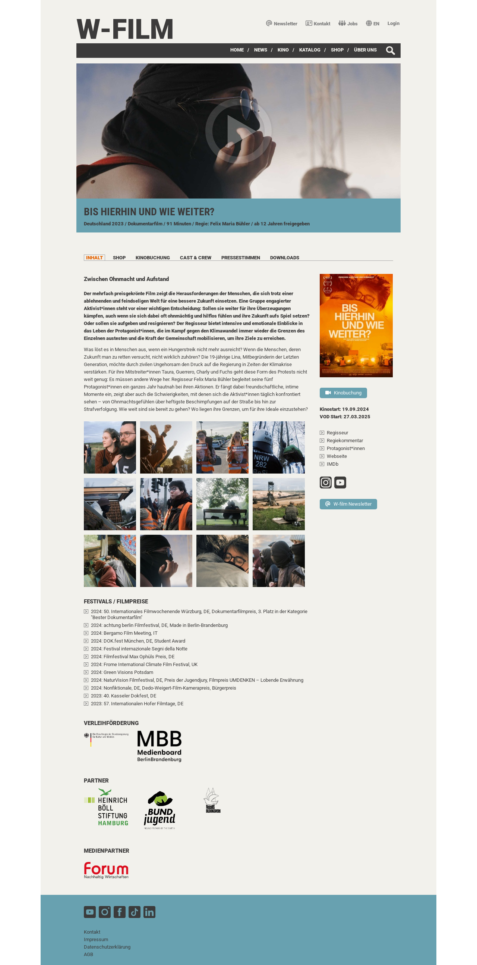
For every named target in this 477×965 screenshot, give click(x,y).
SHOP (337, 50)
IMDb (332, 464)
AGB (88, 954)
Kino (283, 50)
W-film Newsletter (348, 504)
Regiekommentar (345, 440)
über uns (365, 50)
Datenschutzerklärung (107, 947)
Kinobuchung (343, 393)
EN (372, 23)
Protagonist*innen (346, 448)
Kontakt (318, 23)
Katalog (309, 50)
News (260, 50)
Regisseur (337, 432)
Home (237, 50)
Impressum (96, 939)
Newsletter (281, 23)
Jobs (348, 23)
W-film (125, 29)
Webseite (337, 456)
